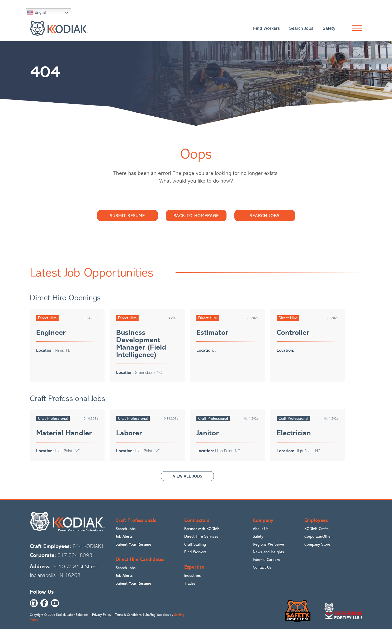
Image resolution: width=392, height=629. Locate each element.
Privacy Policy (101, 615)
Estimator (212, 332)
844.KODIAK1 (88, 546)
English (37, 12)
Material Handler (64, 433)
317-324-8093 (75, 555)
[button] (355, 28)
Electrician (294, 433)
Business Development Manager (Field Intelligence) (141, 343)
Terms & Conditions (128, 615)
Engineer (51, 332)
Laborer (129, 433)
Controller (293, 332)
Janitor (207, 433)
